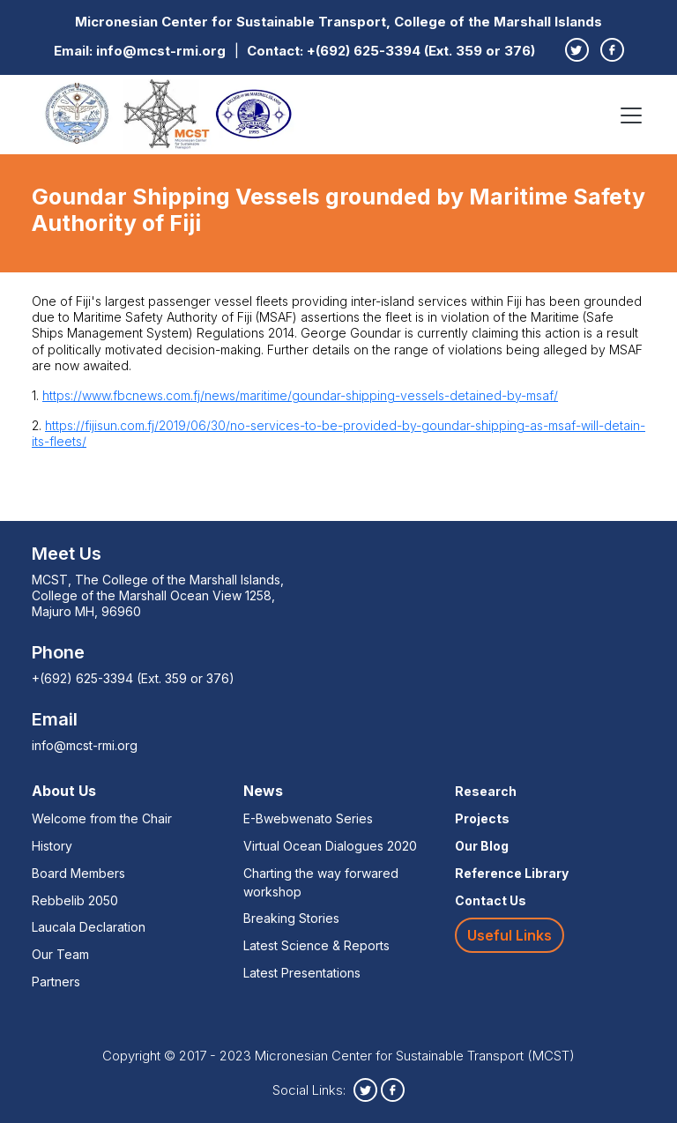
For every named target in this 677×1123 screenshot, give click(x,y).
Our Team (60, 954)
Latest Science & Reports (316, 945)
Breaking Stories (291, 918)
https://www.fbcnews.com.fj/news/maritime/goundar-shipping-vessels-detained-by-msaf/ (300, 395)
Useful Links (509, 935)
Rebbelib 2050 (75, 900)
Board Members (78, 873)
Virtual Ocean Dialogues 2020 (330, 845)
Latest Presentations (302, 972)
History (52, 845)
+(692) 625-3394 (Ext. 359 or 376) (421, 50)
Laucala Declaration (88, 926)
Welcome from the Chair (102, 818)
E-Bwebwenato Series (308, 818)
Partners (56, 981)
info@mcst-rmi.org (161, 50)
